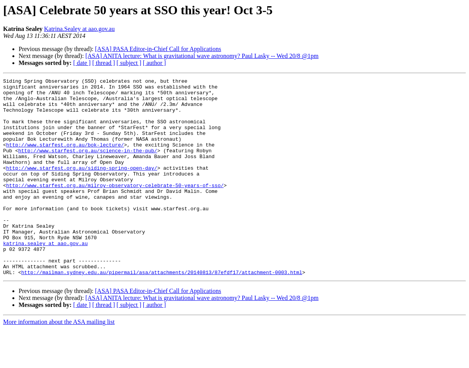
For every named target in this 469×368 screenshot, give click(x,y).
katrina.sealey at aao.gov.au (45, 276)
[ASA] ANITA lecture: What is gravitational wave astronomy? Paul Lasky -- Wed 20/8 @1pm (201, 56)
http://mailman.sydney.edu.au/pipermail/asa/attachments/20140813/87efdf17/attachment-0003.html (161, 311)
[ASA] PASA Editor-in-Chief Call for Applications (158, 49)
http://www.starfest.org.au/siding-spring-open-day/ (81, 186)
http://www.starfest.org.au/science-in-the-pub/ (87, 165)
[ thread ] (103, 63)
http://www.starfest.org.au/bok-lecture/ (65, 158)
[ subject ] (129, 63)
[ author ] (154, 63)
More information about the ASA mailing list (59, 361)
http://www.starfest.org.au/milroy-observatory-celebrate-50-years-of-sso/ (115, 207)
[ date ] (82, 63)
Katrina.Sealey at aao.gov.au (79, 29)
